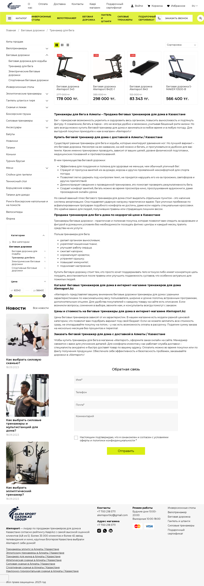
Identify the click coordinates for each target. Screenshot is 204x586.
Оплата (43, 4)
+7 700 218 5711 (106, 511)
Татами (10, 147)
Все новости (41, 308)
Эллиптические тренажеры (24, 93)
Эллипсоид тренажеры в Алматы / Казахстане (35, 552)
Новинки (12, 140)
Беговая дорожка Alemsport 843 (141, 88)
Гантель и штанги (106, 18)
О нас (30, 6)
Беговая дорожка (88, 18)
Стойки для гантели (19, 174)
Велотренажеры (16, 48)
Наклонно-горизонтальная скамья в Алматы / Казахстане (42, 571)
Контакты (77, 4)
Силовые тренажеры (124, 18)
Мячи (9, 167)
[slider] (11, 296)
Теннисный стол (16, 181)
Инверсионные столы (41, 18)
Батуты (10, 134)
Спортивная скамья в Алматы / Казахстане (33, 567)
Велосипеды (14, 212)
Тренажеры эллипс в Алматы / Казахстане (32, 549)
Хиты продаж (14, 41)
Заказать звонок (172, 18)
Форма (10, 218)
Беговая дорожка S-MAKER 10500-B (179, 88)
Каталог (17, 18)
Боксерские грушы (18, 114)
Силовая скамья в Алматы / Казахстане (30, 563)
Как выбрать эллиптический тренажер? (18, 491)
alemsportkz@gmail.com (112, 515)
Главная (11, 30)
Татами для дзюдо (18, 194)
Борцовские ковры (18, 188)
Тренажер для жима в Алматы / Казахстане (33, 556)
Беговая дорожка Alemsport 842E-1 (104, 88)
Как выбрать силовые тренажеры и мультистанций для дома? (23, 425)
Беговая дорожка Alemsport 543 (68, 88)
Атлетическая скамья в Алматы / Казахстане (34, 560)
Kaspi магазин (95, 6)
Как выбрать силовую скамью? (23, 361)
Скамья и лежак (16, 107)
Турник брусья (15, 161)
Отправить (126, 451)
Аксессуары (13, 127)
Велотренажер (66, 18)
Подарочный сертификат (114, 6)
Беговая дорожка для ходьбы (28, 61)
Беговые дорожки (33, 30)
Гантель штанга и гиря (20, 100)
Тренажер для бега (21, 66)
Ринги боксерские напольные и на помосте (27, 203)
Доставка (60, 4)
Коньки (11, 154)
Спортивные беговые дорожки (29, 80)
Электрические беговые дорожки (24, 73)
